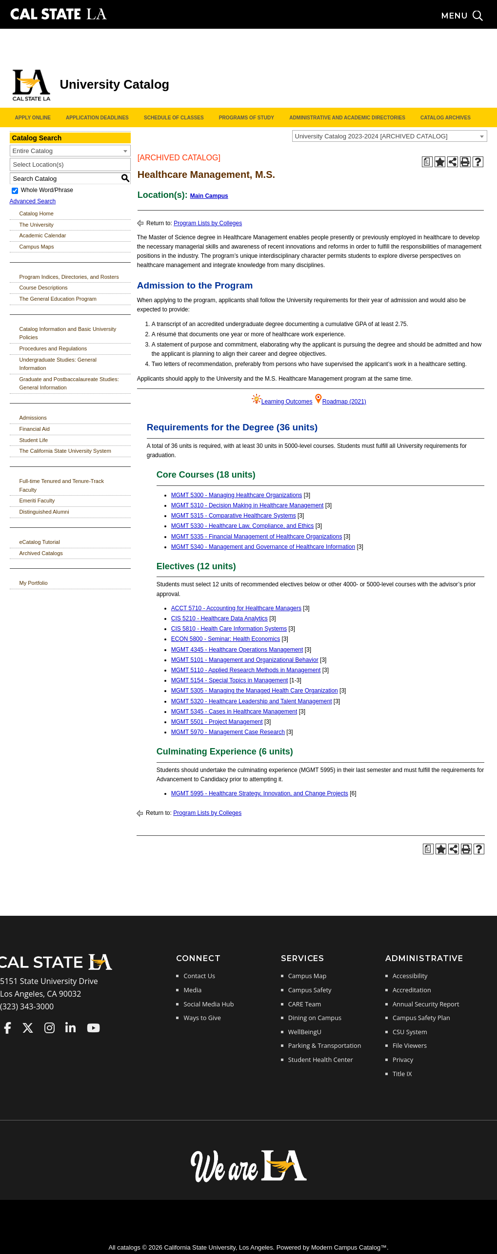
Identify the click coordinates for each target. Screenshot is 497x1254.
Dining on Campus (314, 1017)
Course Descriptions (44, 287)
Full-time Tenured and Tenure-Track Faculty (62, 485)
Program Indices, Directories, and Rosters (69, 277)
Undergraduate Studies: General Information (58, 364)
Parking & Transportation (324, 1045)
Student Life (34, 440)
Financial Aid (35, 429)
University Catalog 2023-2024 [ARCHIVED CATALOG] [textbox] (371, 136)
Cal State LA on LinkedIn (70, 1028)
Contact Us (199, 975)
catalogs (128, 1247)
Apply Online (33, 117)
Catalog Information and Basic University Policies (68, 333)
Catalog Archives (445, 117)
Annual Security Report (426, 1004)
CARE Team (304, 1004)
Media (192, 989)
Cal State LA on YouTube (93, 1028)
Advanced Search (33, 201)
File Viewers (410, 1045)
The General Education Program (58, 299)
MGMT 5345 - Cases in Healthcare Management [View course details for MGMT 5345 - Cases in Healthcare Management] (234, 711)
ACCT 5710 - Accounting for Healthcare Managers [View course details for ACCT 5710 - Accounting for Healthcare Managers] (236, 608)
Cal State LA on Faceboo (7, 1028)
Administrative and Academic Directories (347, 117)
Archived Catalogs (41, 553)
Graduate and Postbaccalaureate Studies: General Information (69, 383)
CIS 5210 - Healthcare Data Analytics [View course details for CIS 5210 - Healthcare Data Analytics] (219, 618)
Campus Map (307, 975)
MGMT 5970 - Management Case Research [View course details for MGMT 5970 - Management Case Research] (228, 732)
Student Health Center (320, 1059)
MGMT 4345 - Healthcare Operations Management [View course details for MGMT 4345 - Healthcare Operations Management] (237, 649)
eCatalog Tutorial (40, 542)
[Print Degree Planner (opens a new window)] (427, 161)
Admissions (33, 418)
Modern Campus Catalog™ (349, 1247)
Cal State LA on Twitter (28, 1028)
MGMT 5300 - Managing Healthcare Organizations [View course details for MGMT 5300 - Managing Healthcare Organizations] (236, 495)
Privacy (403, 1059)
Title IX (402, 1073)
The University (37, 225)
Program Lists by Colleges (208, 223)
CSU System (410, 1031)
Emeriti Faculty (37, 500)
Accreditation (412, 989)
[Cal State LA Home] (57, 969)
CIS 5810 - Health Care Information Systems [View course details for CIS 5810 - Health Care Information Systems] (229, 628)
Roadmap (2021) (344, 401)
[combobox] (389, 136)
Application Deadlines (97, 117)
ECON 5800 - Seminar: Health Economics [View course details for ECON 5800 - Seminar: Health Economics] (225, 639)
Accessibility (410, 975)
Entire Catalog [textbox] (33, 150)
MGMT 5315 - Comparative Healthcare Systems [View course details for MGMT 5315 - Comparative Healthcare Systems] (233, 515)
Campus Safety (310, 989)
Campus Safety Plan (421, 1017)
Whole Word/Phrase (47, 190)
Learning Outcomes (287, 401)
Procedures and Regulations (53, 348)
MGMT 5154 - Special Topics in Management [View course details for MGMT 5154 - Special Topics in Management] (229, 680)
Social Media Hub (208, 1004)
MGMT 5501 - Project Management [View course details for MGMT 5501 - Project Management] (217, 721)
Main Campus (209, 196)
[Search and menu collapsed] (469, 16)
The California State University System (65, 451)
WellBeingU (304, 1031)
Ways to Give (201, 1017)
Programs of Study (246, 117)
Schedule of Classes (174, 117)
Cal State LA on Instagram (49, 1028)
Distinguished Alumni (44, 512)
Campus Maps (37, 247)
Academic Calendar (43, 235)
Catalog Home (37, 213)
